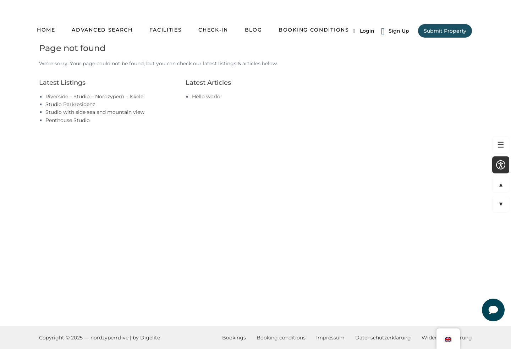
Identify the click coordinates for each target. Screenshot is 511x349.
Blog (253, 30)
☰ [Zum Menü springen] (498, 145)
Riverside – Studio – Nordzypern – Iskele (94, 96)
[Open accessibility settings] (500, 164)
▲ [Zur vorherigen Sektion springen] (497, 184)
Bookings (234, 337)
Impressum (330, 337)
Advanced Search (102, 30)
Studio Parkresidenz (70, 104)
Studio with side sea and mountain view (94, 112)
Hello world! (207, 96)
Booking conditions (314, 30)
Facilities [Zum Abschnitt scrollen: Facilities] (165, 30)
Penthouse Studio (67, 120)
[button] (448, 338)
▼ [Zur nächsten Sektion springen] (497, 204)
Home (46, 30)
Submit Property (445, 31)
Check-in (213, 30)
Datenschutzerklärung (383, 337)
